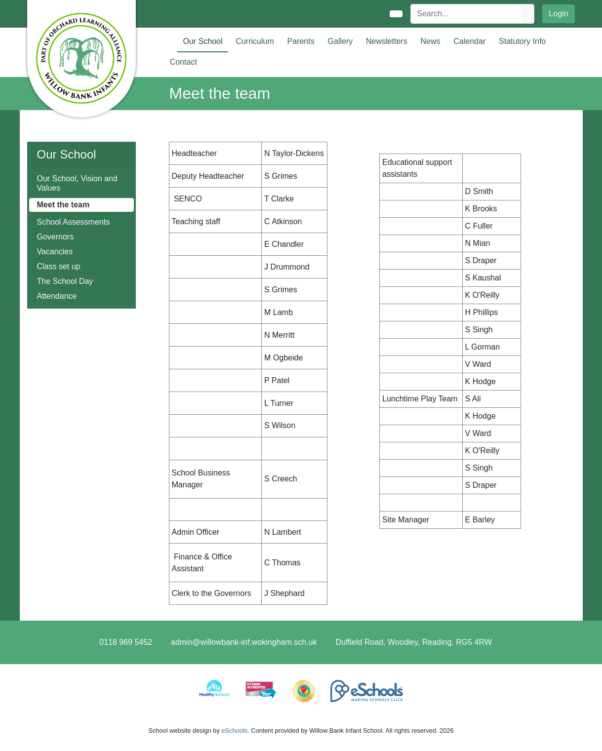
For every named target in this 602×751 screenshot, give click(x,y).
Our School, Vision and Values (77, 183)
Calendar (469, 41)
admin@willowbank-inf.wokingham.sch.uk (244, 642)
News (430, 41)
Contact (183, 62)
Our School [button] (203, 41)
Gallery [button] (340, 41)
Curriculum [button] (255, 41)
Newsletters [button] (386, 41)
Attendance (57, 296)
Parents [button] (301, 41)
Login (558, 13)
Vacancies (55, 251)
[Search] (466, 13)
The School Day (65, 281)
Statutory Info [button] (522, 41)
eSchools (234, 730)
